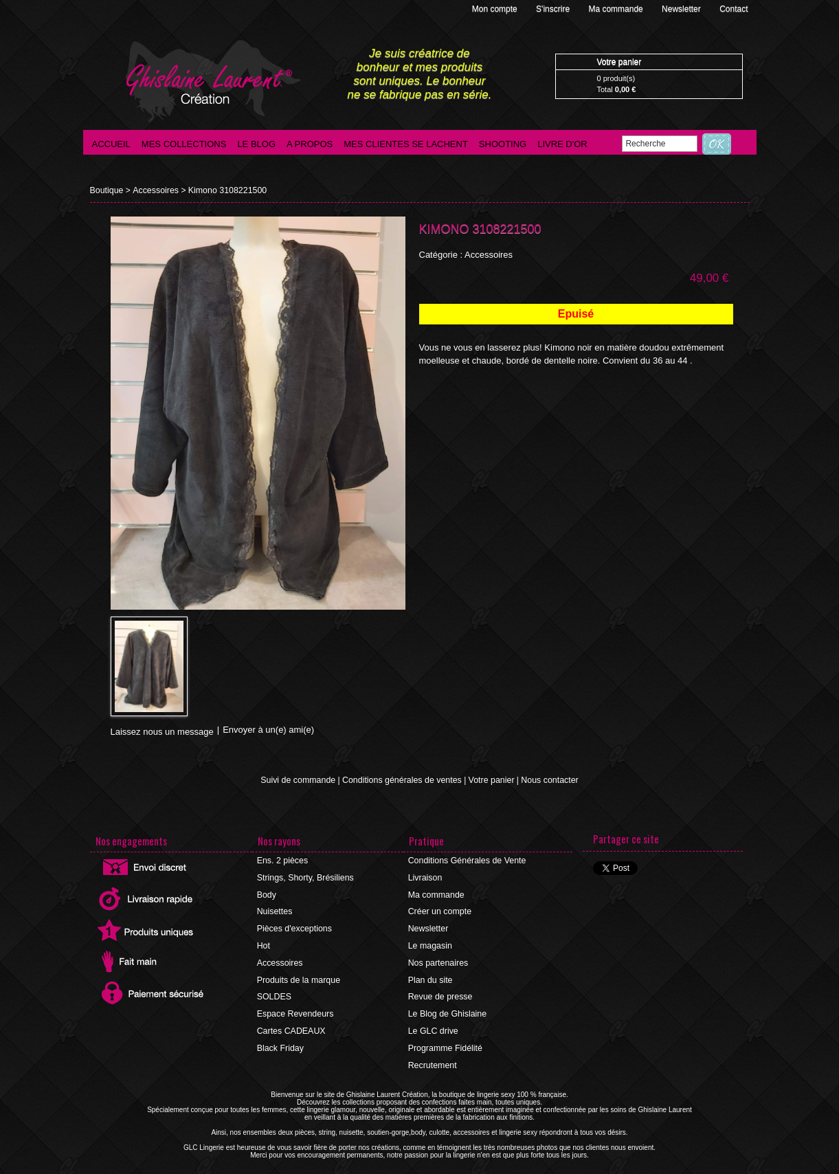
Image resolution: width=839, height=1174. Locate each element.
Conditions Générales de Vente (466, 860)
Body (267, 893)
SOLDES (274, 992)
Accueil (111, 144)
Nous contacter (546, 780)
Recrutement (432, 1058)
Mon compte (495, 9)
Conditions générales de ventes (402, 780)
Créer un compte (439, 910)
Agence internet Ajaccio (457, 1170)
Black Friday (280, 1042)
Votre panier (489, 780)
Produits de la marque (298, 976)
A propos (310, 144)
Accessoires (153, 190)
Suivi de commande (301, 780)
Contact (733, 9)
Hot (264, 943)
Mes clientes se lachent (406, 144)
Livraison (425, 877)
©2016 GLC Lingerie (378, 1170)
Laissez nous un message (162, 732)
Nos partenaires (438, 959)
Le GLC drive (433, 1025)
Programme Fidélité (445, 1042)
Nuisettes (275, 910)
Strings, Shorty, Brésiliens (305, 877)
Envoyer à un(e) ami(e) (268, 729)
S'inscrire (554, 9)
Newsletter (682, 9)
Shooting (502, 144)
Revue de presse (440, 992)
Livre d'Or (562, 144)
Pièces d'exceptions (294, 926)
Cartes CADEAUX (291, 1025)
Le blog (256, 144)
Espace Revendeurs (295, 1009)
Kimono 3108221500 (223, 190)
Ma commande (616, 9)
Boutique (106, 190)
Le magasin (430, 943)
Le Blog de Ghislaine (447, 1009)
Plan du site (430, 976)
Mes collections (184, 144)
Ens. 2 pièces (282, 860)
